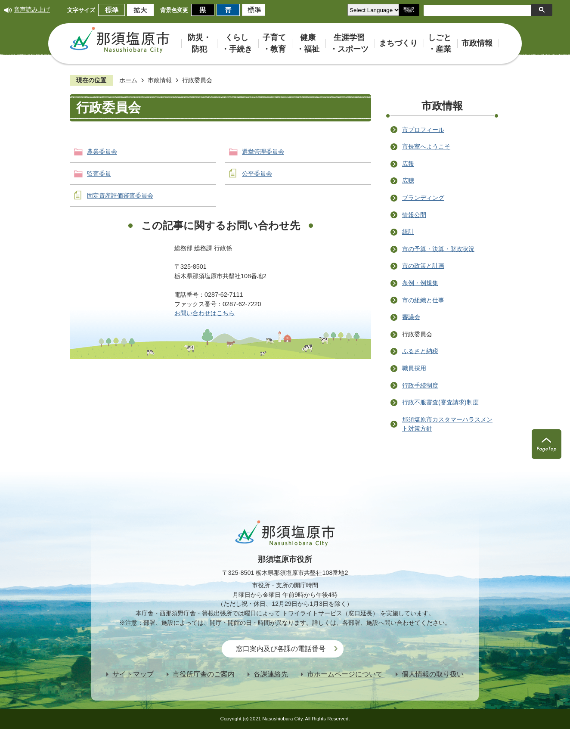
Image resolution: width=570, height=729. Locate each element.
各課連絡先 (271, 674)
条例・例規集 (420, 282)
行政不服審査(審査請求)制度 (440, 402)
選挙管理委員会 (263, 151)
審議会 (411, 316)
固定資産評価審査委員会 (120, 195)
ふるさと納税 (420, 350)
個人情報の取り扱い (433, 674)
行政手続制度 (420, 385)
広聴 (408, 180)
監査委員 (99, 173)
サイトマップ (133, 674)
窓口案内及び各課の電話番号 (280, 648)
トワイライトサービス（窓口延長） (330, 613)
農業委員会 (102, 151)
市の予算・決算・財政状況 (438, 248)
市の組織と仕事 (423, 300)
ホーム (128, 80)
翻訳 (409, 9)
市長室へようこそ (426, 146)
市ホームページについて (345, 674)
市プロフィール (423, 129)
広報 (408, 163)
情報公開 (414, 214)
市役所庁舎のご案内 (204, 674)
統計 (408, 231)
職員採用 (414, 368)
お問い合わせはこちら (204, 313)
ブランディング (423, 197)
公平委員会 (257, 173)
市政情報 (160, 80)
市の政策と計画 (423, 265)
